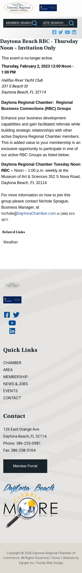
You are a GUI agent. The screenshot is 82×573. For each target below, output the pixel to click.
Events (10, 391)
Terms (55, 558)
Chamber (12, 362)
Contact (12, 398)
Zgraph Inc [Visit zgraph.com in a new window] (26, 563)
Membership (15, 376)
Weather (10, 242)
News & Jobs (15, 383)
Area (8, 369)
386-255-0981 (28, 443)
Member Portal (25, 466)
